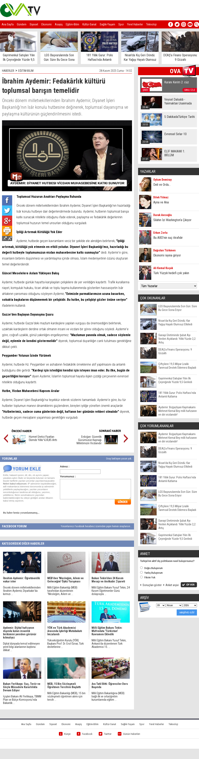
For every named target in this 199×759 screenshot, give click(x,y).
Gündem (21, 24)
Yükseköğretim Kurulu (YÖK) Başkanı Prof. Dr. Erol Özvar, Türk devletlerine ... (65, 643)
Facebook (84, 733)
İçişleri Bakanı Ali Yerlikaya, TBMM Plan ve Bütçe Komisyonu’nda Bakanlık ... (22, 700)
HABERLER (8, 70)
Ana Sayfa (8, 24)
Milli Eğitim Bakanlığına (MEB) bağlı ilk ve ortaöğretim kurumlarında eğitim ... (108, 696)
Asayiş (59, 24)
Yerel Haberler (135, 24)
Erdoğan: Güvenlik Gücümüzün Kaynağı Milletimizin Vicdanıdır (89, 440)
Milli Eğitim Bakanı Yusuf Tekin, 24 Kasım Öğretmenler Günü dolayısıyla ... (111, 591)
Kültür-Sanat (89, 24)
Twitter (105, 733)
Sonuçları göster (152, 585)
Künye (64, 733)
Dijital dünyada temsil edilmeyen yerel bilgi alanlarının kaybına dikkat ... (21, 647)
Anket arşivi (172, 585)
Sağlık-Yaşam (107, 24)
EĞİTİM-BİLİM (26, 70)
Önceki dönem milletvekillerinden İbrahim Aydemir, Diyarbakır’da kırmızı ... (22, 591)
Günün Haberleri (129, 733)
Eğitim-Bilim (72, 24)
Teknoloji (151, 24)
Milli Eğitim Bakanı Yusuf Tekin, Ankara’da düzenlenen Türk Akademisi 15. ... (109, 643)
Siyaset (34, 24)
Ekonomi (46, 24)
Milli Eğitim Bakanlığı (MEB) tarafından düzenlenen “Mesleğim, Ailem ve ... (62, 591)
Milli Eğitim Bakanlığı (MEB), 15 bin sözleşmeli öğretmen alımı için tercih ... (66, 696)
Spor (121, 24)
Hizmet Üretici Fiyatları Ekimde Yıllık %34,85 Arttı (43, 438)
